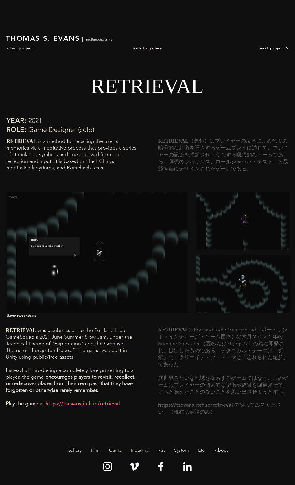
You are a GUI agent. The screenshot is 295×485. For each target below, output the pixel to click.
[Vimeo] (134, 466)
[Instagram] (108, 466)
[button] (95, 450)
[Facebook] (161, 466)
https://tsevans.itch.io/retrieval (82, 403)
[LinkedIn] (187, 466)
